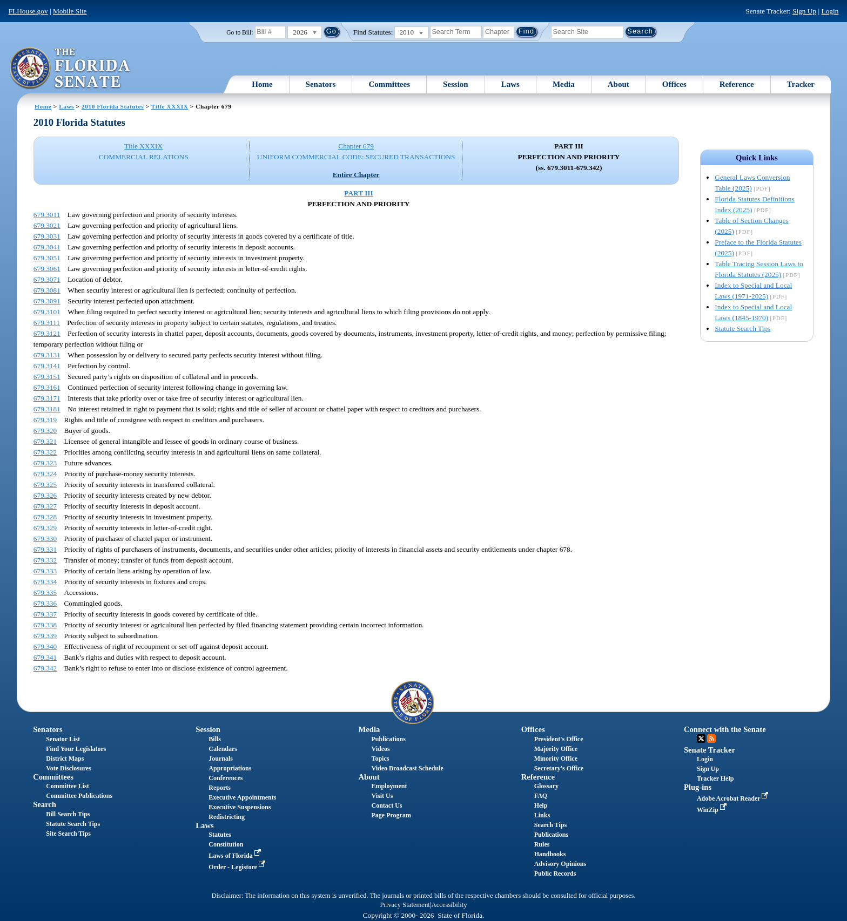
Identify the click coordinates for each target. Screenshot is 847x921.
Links (542, 815)
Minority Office (555, 758)
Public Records (555, 873)
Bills (215, 739)
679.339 (45, 636)
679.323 (45, 463)
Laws (510, 84)
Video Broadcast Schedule (407, 768)
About (618, 84)
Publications (389, 739)
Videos (381, 749)
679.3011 (46, 215)
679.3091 (46, 301)
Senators (321, 84)
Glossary (546, 786)
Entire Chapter (356, 175)
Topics (380, 758)
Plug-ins (697, 787)
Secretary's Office (558, 768)
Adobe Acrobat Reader (734, 798)
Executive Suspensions (240, 807)
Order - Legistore (238, 867)
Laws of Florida (236, 855)
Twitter (701, 738)
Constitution (226, 844)
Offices (674, 84)
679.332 (45, 560)
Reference (737, 84)
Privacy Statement (404, 905)
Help (541, 805)
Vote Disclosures (68, 768)
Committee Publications (79, 796)
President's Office (558, 739)
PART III (358, 193)
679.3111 (46, 323)
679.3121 (46, 333)
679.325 (45, 484)
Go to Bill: (239, 32)
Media (564, 84)
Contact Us (387, 805)
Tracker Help (715, 778)
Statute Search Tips (742, 328)
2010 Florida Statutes (113, 106)
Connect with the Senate (725, 729)
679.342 (45, 668)
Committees (389, 84)
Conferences (226, 778)
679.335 (45, 592)
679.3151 (46, 377)
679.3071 (46, 279)
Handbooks (550, 854)
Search (44, 804)
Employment (389, 786)
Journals (221, 758)
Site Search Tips (68, 833)
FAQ (540, 796)
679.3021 (46, 225)
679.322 (45, 452)
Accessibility (449, 905)
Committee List (67, 786)
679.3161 (46, 387)
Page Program (391, 815)
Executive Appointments (242, 797)
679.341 (45, 657)
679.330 (45, 538)
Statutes (220, 834)
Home (262, 84)
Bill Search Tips (68, 814)
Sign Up (804, 11)
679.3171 (46, 398)
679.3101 (46, 312)
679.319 (45, 420)
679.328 (45, 517)
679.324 (45, 474)
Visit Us (382, 796)
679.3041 (46, 247)
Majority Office (555, 749)
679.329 (45, 528)
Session (455, 84)
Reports (220, 787)
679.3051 (46, 258)
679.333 (45, 571)
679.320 (45, 430)
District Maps (65, 758)
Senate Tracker (709, 750)
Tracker (801, 84)
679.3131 (46, 355)
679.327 (45, 506)
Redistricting (227, 817)
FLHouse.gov (28, 11)
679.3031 (46, 236)
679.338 (45, 625)
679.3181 (46, 409)
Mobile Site (70, 11)
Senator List (63, 739)
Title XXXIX (170, 106)
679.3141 (46, 366)
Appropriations (230, 768)
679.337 (45, 614)
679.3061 (46, 269)
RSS (711, 738)
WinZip (713, 810)
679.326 (45, 495)
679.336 (45, 603)
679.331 (45, 549)
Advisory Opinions (560, 864)
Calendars (223, 749)
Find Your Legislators (76, 749)
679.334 (45, 582)
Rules (542, 844)
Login (829, 11)
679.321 (45, 441)
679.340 (45, 646)
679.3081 (46, 290)
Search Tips (550, 825)
